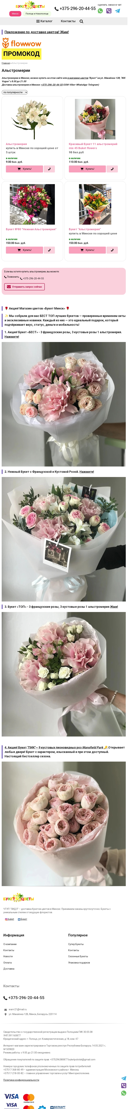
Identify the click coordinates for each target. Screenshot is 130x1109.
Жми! (114, 606)
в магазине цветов (77, 78)
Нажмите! (12, 336)
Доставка (8, 968)
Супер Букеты (76, 944)
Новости (8, 956)
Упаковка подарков (79, 962)
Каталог (44, 21)
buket (9, 919)
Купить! (27, 168)
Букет (22, 919)
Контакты (66, 21)
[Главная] (18, 902)
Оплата (7, 962)
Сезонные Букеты (78, 956)
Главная (6, 63)
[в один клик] (49, 169)
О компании (10, 944)
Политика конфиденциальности (21, 1080)
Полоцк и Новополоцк (37, 13)
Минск (15, 13)
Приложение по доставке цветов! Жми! (37, 32)
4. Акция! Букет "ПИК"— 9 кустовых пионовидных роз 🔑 (56, 747)
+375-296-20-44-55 (75, 8)
